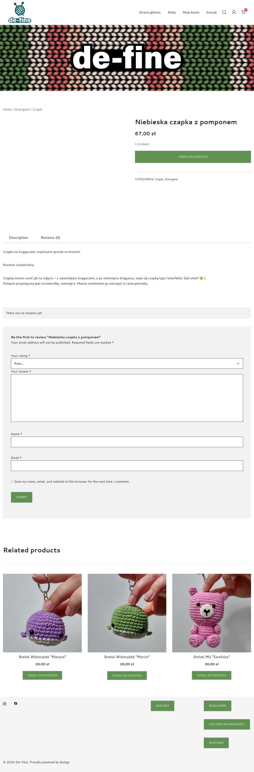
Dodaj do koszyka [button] (42, 675)
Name (16, 434)
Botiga (64, 762)
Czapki (37, 109)
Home (7, 109)
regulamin (217, 706)
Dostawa (216, 743)
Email (16, 457)
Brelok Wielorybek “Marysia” (42, 656)
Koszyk (211, 12)
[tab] (18, 237)
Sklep (171, 12)
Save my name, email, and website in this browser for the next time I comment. (72, 481)
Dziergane (22, 109)
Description (18, 237)
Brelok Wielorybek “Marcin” (127, 656)
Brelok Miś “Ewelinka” (211, 656)
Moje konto (191, 12)
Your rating (20, 355)
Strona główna (150, 12)
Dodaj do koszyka (193, 157)
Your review (21, 371)
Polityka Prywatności (227, 724)
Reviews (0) (50, 237)
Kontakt (162, 706)
